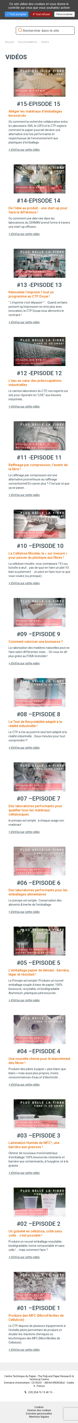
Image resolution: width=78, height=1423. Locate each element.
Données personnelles (39, 1413)
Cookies (39, 1407)
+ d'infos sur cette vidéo (24, 149)
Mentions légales (39, 1416)
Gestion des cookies (39, 1410)
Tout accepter (16, 14)
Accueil (9, 42)
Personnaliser (64, 14)
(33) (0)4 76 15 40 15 (40, 1392)
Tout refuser (41, 14)
